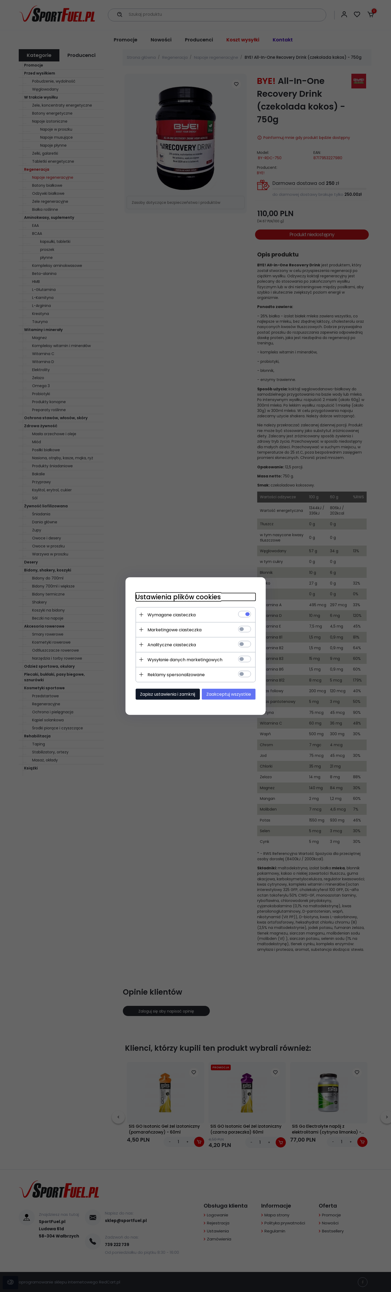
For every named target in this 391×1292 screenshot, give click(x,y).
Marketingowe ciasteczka (173, 629)
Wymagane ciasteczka (170, 615)
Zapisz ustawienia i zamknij (166, 694)
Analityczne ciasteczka (170, 644)
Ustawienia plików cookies (176, 597)
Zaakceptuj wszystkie (230, 694)
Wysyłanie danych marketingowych (183, 659)
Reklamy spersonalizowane (174, 674)
